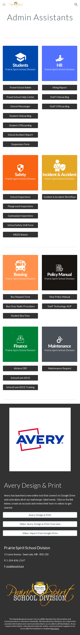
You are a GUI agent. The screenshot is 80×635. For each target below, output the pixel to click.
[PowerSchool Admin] (20, 87)
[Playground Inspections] (20, 206)
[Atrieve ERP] (20, 368)
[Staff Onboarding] (59, 97)
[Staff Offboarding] (59, 106)
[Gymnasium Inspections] (20, 215)
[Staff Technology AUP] (59, 306)
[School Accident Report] (20, 134)
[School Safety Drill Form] (20, 225)
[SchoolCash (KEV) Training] (20, 387)
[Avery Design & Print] (40, 515)
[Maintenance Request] (59, 368)
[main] (40, 17)
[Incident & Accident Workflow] (59, 197)
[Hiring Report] (59, 87)
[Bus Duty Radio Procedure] (20, 306)
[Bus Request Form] (20, 297)
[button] (4, 4)
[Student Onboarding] (20, 116)
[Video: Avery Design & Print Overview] (40, 524)
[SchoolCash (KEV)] (20, 378)
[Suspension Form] (20, 144)
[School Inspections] (20, 197)
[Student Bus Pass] (20, 315)
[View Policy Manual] (59, 297)
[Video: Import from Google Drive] (40, 533)
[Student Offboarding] (20, 125)
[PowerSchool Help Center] (20, 97)
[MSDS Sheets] (20, 234)
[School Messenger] (20, 106)
